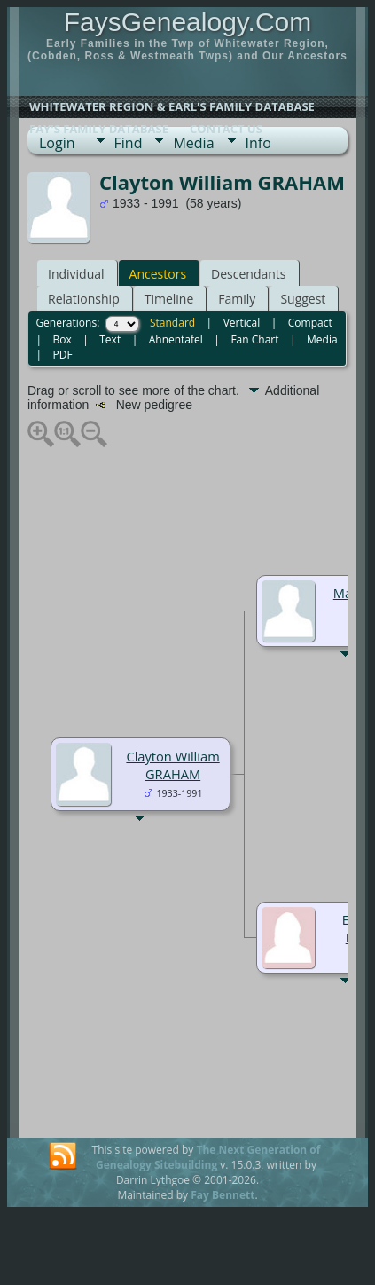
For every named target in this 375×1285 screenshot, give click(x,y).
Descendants (248, 273)
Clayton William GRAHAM (172, 765)
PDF (62, 354)
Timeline (169, 298)
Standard (172, 322)
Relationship (84, 298)
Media (193, 143)
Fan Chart (254, 339)
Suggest (302, 298)
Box (61, 339)
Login (57, 143)
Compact (310, 322)
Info (258, 143)
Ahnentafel (176, 339)
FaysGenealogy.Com (188, 21)
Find (128, 143)
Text (110, 339)
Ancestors (157, 273)
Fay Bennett (222, 1194)
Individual (76, 273)
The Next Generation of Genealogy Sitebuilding (208, 1157)
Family (236, 298)
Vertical (242, 322)
